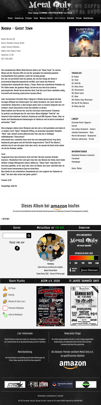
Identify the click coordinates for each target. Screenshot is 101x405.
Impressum (42, 396)
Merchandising (25, 352)
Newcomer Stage (72, 333)
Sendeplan (19, 18)
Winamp (11, 295)
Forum (79, 18)
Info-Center (60, 18)
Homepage (76, 162)
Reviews (5, 219)
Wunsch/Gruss (46, 18)
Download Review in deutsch (83, 155)
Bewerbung (88, 18)
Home (10, 18)
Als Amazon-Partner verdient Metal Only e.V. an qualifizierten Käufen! (73, 354)
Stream (28, 18)
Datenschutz (51, 396)
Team (36, 18)
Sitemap (60, 396)
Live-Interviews (25, 333)
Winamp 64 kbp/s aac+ (17, 301)
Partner (70, 18)
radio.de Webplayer (15, 315)
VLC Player (12, 288)
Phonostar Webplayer (16, 308)
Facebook (75, 158)
